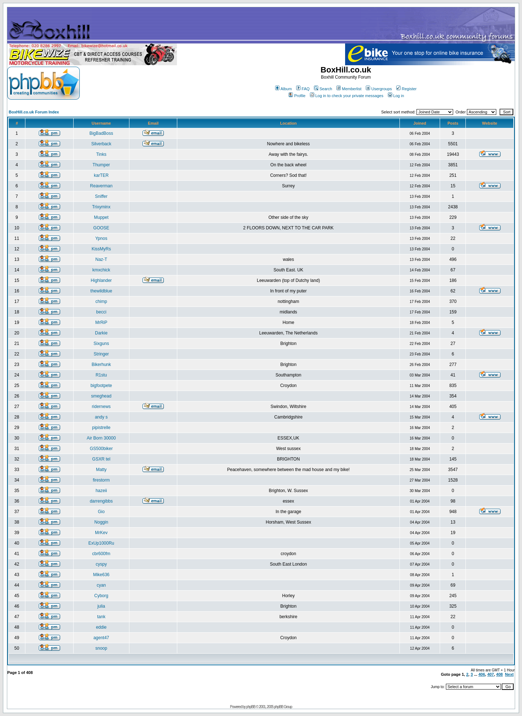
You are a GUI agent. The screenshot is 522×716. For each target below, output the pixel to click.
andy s (101, 417)
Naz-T (101, 259)
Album (283, 89)
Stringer (101, 354)
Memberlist (348, 89)
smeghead (101, 396)
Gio (101, 511)
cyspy (101, 564)
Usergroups (379, 89)
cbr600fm (101, 553)
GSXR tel (101, 459)
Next (509, 674)
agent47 (101, 637)
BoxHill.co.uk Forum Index (34, 112)
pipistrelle (101, 427)
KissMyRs (101, 248)
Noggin (101, 522)
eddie (101, 627)
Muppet (101, 217)
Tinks (101, 154)
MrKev (101, 532)
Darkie (101, 333)
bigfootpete (101, 385)
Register (406, 89)
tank (101, 616)
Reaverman (101, 185)
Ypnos (101, 238)
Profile (297, 95)
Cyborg (101, 595)
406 (481, 674)
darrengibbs (101, 501)
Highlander (101, 280)
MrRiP (101, 322)
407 (490, 674)
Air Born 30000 (101, 438)
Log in (396, 95)
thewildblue (101, 291)
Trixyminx (101, 206)
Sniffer (101, 196)
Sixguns (101, 343)
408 (499, 674)
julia (101, 606)
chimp (101, 301)
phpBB (250, 707)
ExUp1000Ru (101, 543)
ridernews (101, 406)
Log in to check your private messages (347, 95)
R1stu (101, 375)
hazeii (101, 490)
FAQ (303, 89)
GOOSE (101, 227)
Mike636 (101, 574)
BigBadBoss (101, 133)
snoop (101, 648)
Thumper (101, 164)
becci (101, 312)
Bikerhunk (101, 364)
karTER (101, 175)
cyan (101, 585)
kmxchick (101, 269)
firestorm (101, 480)
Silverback (101, 143)
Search (323, 89)
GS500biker (101, 448)
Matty (101, 469)
